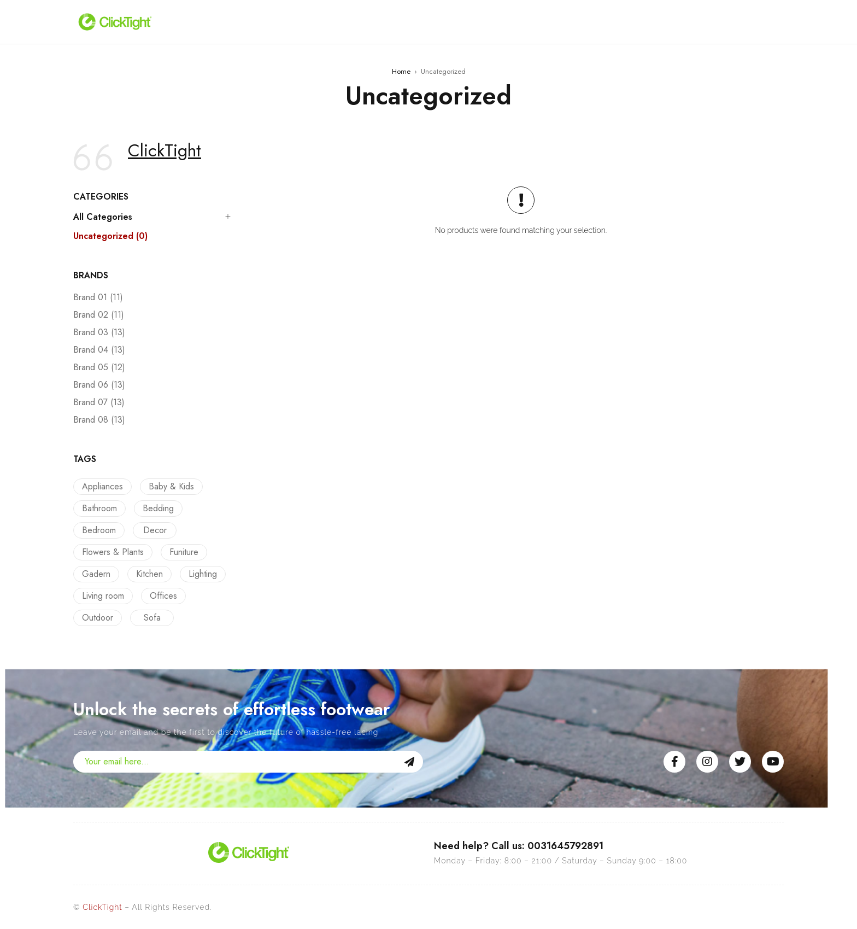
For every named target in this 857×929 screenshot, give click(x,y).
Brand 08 (99, 420)
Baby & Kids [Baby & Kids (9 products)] (168, 486)
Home (401, 71)
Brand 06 (99, 385)
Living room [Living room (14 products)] (103, 595)
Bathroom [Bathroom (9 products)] (99, 508)
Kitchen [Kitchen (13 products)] (146, 574)
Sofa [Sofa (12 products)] (149, 617)
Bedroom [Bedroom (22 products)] (99, 530)
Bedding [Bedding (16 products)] (155, 508)
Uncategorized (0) (110, 236)
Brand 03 (99, 332)
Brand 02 (98, 315)
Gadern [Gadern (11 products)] (96, 574)
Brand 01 (98, 297)
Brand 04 (99, 350)
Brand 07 (99, 402)
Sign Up (409, 762)
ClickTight (164, 150)
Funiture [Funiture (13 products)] (181, 552)
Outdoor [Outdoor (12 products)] (97, 617)
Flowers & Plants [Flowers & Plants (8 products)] (113, 552)
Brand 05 (99, 367)
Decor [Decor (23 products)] (152, 530)
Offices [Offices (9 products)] (160, 595)
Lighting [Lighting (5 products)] (197, 574)
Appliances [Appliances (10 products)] (102, 486)
